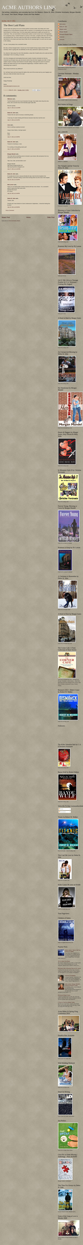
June (8, 125)
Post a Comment (10, 210)
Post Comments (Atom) (14, 220)
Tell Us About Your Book (64, 961)
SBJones (9, 99)
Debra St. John (11, 112)
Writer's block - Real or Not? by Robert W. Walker (72, 950)
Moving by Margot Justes (64, 995)
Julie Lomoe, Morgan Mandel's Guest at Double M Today (72, 984)
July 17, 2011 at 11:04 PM (13, 169)
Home (28, 217)
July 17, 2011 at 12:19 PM (13, 107)
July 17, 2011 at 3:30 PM (13, 137)
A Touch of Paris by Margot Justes (66, 1002)
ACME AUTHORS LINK (29, 7)
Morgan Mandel (11, 154)
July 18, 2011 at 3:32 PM (13, 179)
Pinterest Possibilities (70, 975)
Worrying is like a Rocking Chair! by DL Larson (69, 968)
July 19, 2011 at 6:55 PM (13, 207)
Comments (62, 811)
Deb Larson (10, 184)
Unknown (62, 37)
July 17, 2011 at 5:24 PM (13, 149)
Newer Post (6, 217)
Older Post (50, 217)
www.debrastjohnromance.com (12, 86)
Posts (61, 809)
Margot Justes (63, 29)
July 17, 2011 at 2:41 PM (13, 120)
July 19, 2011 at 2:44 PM (13, 193)
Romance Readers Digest (66, 34)
